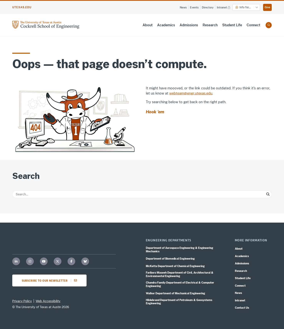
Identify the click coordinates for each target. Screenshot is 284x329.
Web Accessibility (48, 301)
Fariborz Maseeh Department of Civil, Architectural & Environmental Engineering (179, 274)
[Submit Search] (268, 194)
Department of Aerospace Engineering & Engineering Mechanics (179, 249)
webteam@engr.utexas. (187, 93)
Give (267, 7)
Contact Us (242, 307)
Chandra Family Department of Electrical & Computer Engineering (180, 284)
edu (209, 93)
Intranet (224, 7)
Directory (208, 7)
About (148, 25)
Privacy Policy (22, 301)
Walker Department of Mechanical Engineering (175, 293)
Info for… (243, 7)
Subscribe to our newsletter (50, 280)
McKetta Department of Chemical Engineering (175, 266)
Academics (166, 25)
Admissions (189, 25)
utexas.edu (21, 7)
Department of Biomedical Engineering (170, 258)
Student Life (232, 25)
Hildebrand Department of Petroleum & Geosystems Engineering (179, 302)
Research (210, 25)
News (183, 7)
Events (194, 7)
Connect (253, 25)
